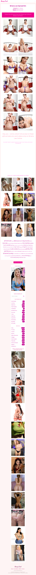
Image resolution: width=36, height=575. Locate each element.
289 (23, 319)
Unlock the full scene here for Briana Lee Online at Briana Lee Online (18, 15)
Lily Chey (13, 303)
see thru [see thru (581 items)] (26, 251)
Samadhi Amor (14, 310)
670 (23, 305)
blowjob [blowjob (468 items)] (9, 243)
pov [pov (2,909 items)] (10, 251)
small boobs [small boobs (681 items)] (30, 253)
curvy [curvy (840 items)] (22, 245)
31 (23, 314)
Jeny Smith (13, 318)
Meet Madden (14, 339)
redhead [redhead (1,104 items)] (19, 251)
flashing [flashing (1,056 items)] (30, 245)
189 (23, 312)
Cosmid (12, 331)
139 (23, 316)
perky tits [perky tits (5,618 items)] (29, 249)
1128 (23, 331)
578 (23, 337)
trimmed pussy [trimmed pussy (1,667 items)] (14, 257)
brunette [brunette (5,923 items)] (26, 243)
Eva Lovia (13, 312)
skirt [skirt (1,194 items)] (22, 253)
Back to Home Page (18, 262)
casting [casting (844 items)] (12, 245)
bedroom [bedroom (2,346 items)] (19, 241)
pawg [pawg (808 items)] (24, 249)
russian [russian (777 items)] (23, 251)
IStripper (13, 337)
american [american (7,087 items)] (8, 241)
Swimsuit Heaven (14, 342)
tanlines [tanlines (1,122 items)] (14, 255)
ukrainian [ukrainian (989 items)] (21, 257)
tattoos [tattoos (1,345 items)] (18, 256)
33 (23, 310)
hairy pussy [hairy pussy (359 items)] (8, 247)
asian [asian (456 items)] (13, 241)
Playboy (12, 344)
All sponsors (13, 346)
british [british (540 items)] (21, 243)
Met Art (12, 333)
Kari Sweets (13, 319)
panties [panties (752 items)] (21, 249)
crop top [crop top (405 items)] (19, 245)
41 (23, 301)
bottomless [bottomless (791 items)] (17, 243)
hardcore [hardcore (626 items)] (12, 247)
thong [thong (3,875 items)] (27, 256)
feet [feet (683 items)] (27, 245)
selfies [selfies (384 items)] (30, 251)
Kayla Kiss (13, 316)
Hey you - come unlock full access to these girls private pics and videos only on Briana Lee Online (18, 136)
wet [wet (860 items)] (25, 257)
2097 (23, 328)
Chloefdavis (13, 308)
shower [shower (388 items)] (20, 253)
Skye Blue (13, 321)
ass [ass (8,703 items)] (15, 241)
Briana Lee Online (20, 9)
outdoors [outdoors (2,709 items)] (16, 249)
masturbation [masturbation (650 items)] (30, 247)
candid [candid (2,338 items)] (8, 245)
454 (23, 341)
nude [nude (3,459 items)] (11, 249)
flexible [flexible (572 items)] (4, 247)
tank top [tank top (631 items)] (10, 255)
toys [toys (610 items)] (30, 255)
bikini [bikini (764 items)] (31, 241)
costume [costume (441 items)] (15, 245)
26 (23, 321)
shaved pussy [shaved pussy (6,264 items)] (8, 253)
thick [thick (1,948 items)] (23, 256)
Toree (12, 314)
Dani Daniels (13, 301)
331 (23, 342)
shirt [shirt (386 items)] (14, 253)
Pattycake (13, 341)
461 (23, 339)
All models (13, 323)
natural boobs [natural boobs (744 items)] (6, 249)
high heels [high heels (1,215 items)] (16, 247)
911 (23, 333)
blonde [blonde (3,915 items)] (5, 243)
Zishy (12, 328)
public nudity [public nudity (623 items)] (14, 251)
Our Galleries (20, 8)
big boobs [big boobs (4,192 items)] (25, 241)
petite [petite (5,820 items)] (6, 251)
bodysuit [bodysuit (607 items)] (12, 243)
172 (23, 318)
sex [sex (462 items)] (31, 251)
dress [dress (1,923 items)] (25, 245)
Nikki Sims (13, 305)
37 (23, 303)
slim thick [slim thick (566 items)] (26, 253)
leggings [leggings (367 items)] (21, 247)
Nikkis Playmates (14, 335)
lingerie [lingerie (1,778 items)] (25, 247)
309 (23, 344)
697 (23, 335)
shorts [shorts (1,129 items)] (16, 253)
